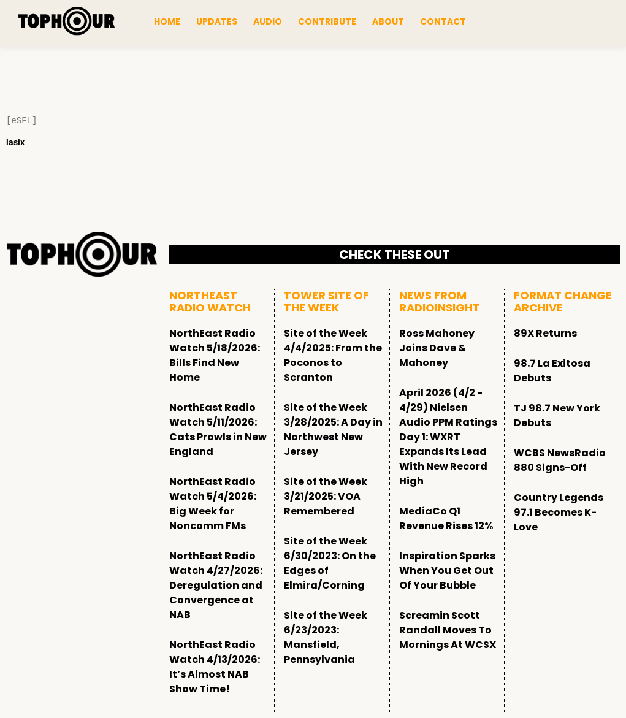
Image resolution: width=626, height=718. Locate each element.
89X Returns (545, 333)
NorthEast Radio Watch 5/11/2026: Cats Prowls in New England (218, 429)
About (388, 21)
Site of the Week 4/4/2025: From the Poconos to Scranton (333, 355)
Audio (267, 21)
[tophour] (66, 21)
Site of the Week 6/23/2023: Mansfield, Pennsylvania (325, 637)
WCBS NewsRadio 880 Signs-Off (560, 460)
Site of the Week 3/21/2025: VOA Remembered (325, 496)
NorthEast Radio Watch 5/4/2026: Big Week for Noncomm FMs (212, 504)
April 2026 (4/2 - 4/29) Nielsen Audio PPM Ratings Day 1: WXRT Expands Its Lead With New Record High (448, 437)
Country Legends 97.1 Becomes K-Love (558, 512)
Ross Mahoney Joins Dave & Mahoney (437, 348)
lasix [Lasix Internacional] (15, 142)
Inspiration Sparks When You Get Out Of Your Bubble (447, 570)
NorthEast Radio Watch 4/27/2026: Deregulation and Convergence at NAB (215, 585)
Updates (216, 21)
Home (167, 21)
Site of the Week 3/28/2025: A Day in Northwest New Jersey (333, 429)
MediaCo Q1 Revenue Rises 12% (446, 518)
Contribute (327, 21)
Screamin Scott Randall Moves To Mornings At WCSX (447, 630)
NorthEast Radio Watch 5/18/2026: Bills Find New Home (214, 355)
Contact (443, 21)
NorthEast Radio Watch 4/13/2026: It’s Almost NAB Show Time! (214, 667)
